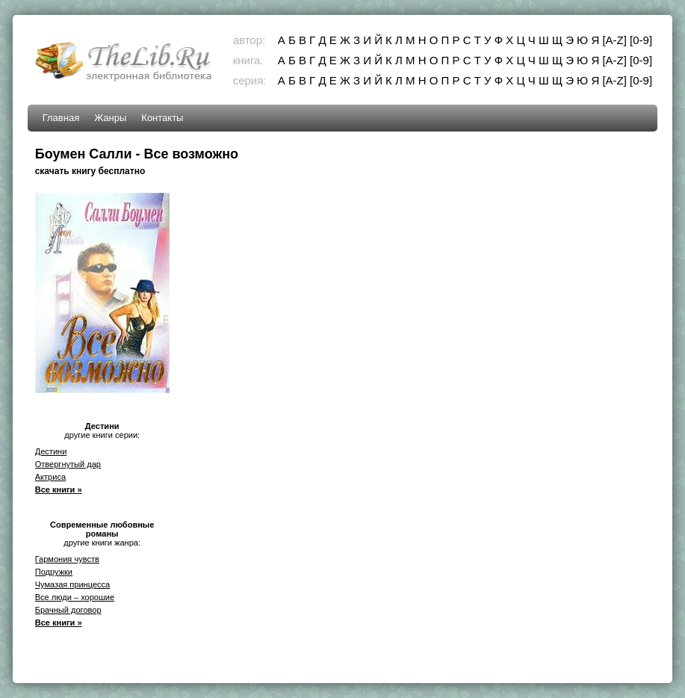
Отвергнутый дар (68, 464)
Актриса (50, 476)
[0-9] (641, 40)
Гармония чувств (67, 559)
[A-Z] (614, 40)
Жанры (110, 117)
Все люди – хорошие (75, 597)
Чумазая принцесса (73, 584)
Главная (61, 117)
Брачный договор (68, 609)
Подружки (53, 571)
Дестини (51, 451)
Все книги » (58, 489)
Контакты (162, 117)
